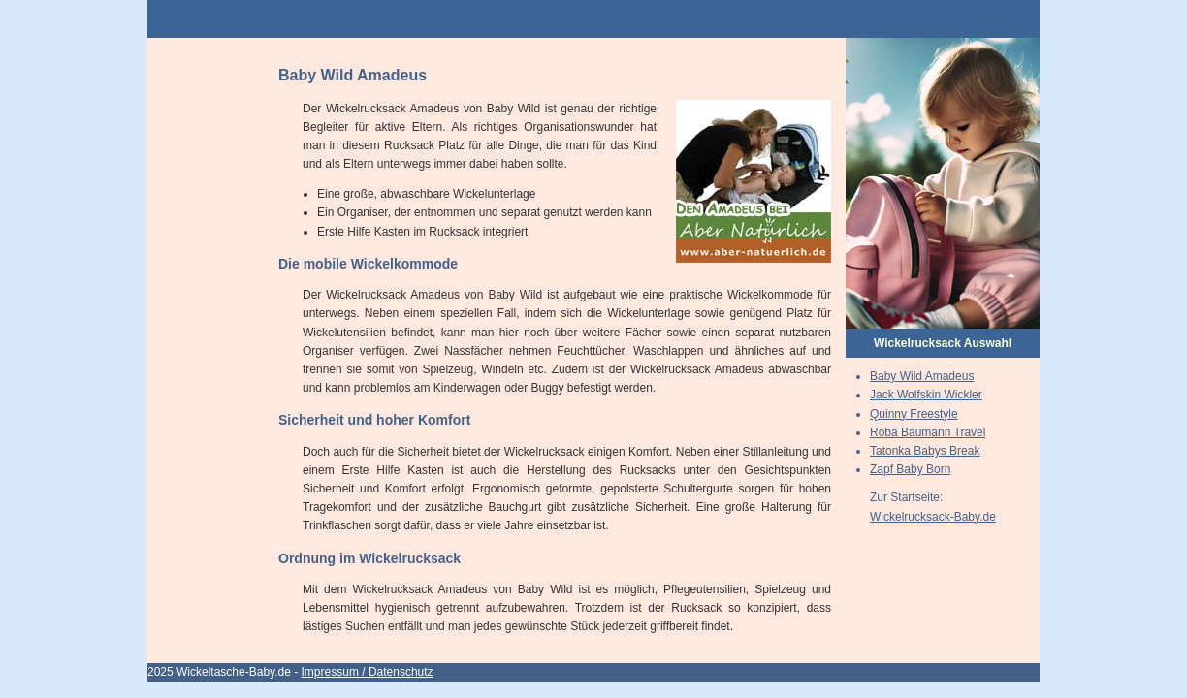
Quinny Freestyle (914, 414)
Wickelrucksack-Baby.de (933, 517)
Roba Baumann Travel (927, 432)
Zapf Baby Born (910, 469)
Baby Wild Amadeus (922, 376)
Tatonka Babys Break (924, 451)
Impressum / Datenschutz (367, 672)
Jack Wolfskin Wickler (926, 394)
